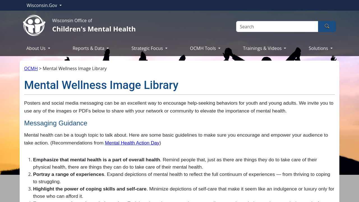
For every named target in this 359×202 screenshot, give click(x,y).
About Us (36, 48)
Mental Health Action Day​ (132, 143)
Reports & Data (89, 48)
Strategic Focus (148, 48)
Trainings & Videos (263, 48)
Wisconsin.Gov (42, 5)
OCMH (31, 68)
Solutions (319, 48)
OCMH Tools (203, 48)
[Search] (277, 26)
